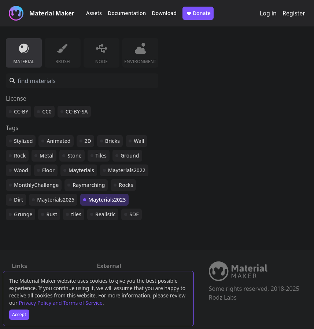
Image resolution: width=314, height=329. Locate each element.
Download (164, 13)
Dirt (18, 199)
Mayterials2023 (107, 199)
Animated (58, 140)
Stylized (23, 140)
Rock (20, 155)
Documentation (127, 13)
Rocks (126, 184)
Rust (51, 214)
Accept (19, 314)
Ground (130, 155)
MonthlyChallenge (36, 184)
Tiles (101, 155)
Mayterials (81, 170)
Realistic (105, 214)
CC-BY (21, 111)
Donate (198, 13)
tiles (76, 214)
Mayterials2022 (126, 170)
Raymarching (89, 184)
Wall (139, 140)
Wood (21, 170)
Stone (74, 155)
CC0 (47, 111)
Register (293, 13)
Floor (48, 170)
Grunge (23, 214)
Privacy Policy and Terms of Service (61, 302)
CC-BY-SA (77, 111)
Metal (46, 155)
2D (88, 140)
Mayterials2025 (55, 199)
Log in (268, 13)
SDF (133, 214)
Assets (94, 13)
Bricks (112, 140)
